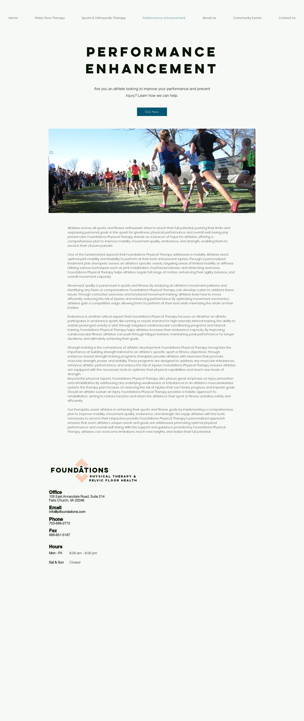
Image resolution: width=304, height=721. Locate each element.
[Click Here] (152, 112)
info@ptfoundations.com (67, 511)
